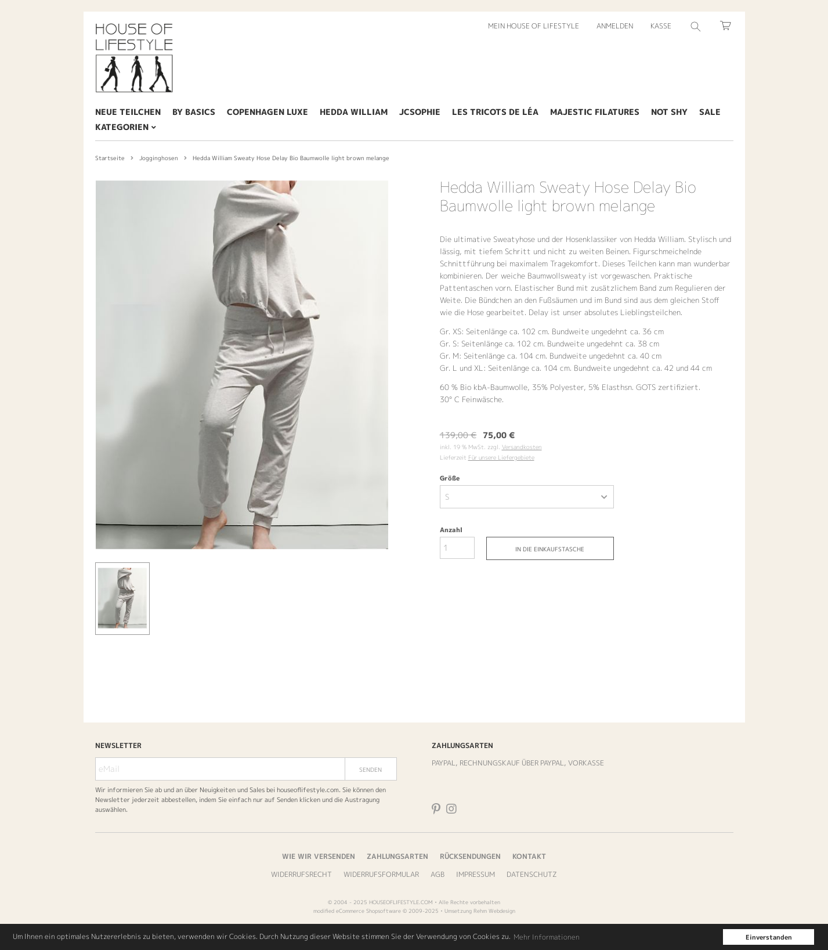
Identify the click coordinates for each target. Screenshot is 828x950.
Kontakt (529, 856)
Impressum (475, 874)
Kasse (660, 26)
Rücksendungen (470, 856)
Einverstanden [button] (769, 937)
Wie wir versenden (318, 856)
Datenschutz (532, 874)
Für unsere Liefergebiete (501, 457)
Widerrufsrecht (301, 874)
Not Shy (669, 111)
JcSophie (419, 111)
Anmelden (614, 26)
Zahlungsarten (397, 856)
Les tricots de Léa (495, 111)
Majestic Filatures (594, 111)
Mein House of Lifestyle (533, 26)
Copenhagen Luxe (267, 111)
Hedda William (354, 111)
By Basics (193, 111)
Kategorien (125, 126)
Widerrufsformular (381, 874)
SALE (710, 111)
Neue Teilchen (128, 111)
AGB (437, 874)
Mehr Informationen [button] (547, 937)
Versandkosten (522, 447)
